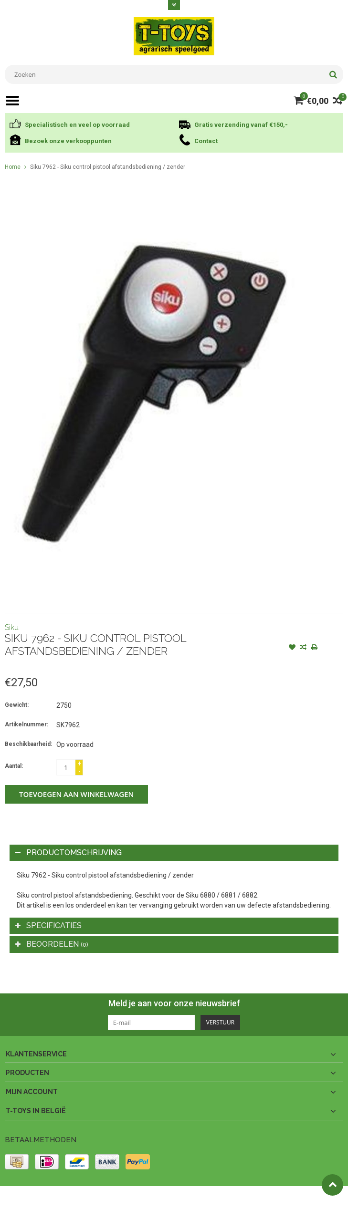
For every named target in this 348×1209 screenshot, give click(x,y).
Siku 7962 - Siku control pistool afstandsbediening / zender (107, 167)
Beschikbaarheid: (28, 744)
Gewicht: (17, 705)
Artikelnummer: (26, 724)
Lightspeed (194, 1197)
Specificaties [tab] (48, 925)
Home (13, 167)
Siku (12, 627)
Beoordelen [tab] (51, 944)
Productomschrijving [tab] (68, 852)
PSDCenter (130, 1197)
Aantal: (14, 766)
